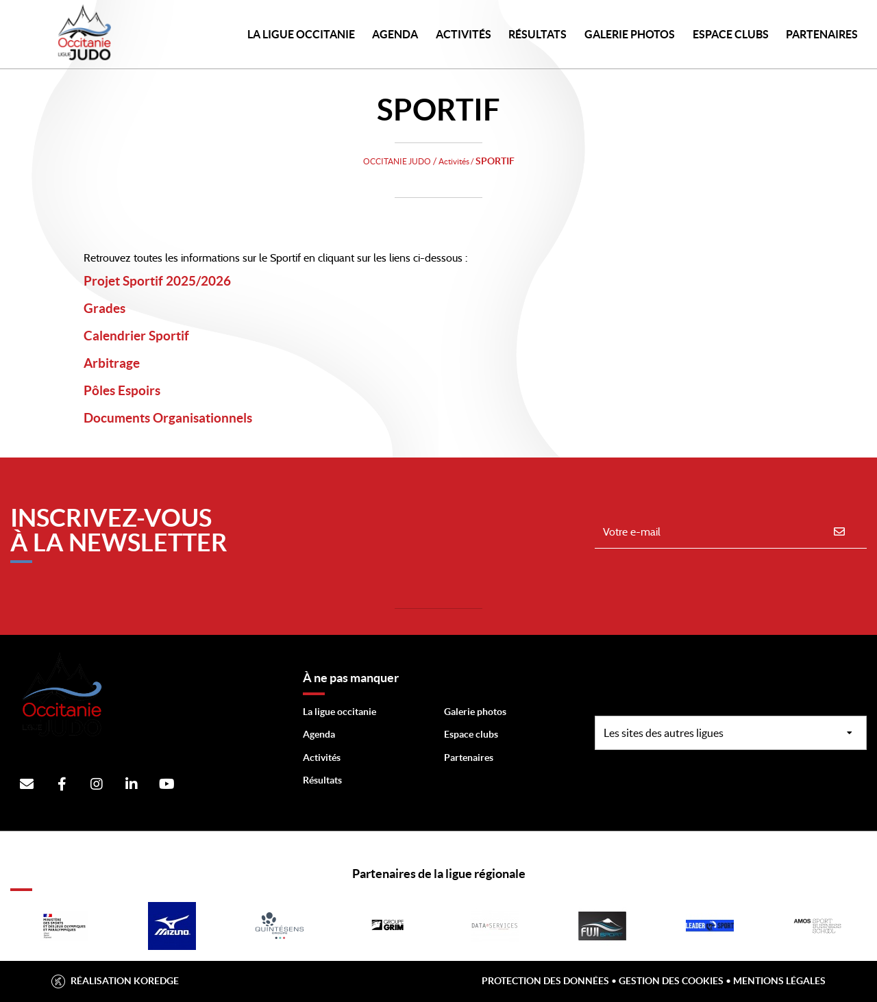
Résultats (537, 34)
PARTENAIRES (822, 34)
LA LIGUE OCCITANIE (301, 34)
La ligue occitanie (339, 711)
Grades (118, 304)
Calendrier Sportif (171, 332)
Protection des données (545, 980)
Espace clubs (471, 734)
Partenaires (468, 757)
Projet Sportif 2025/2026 (208, 277)
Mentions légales (779, 980)
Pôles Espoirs (148, 387)
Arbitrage (131, 359)
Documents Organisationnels (226, 414)
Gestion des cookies (671, 980)
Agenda (395, 34)
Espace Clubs (731, 34)
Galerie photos (629, 34)
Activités (463, 34)
